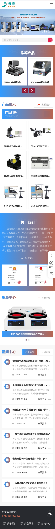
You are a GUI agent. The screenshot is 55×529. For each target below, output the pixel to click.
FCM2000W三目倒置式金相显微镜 (41, 146)
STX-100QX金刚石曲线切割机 (41, 205)
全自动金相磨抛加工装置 (41, 176)
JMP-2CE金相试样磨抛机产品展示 (27, 334)
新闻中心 (46, 523)
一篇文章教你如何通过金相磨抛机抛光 (31, 434)
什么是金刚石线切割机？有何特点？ (30, 483)
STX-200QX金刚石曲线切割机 (14, 205)
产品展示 (29, 523)
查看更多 (43, 104)
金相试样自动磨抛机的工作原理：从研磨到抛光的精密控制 (31, 385)
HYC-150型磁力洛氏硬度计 (14, 176)
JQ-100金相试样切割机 (41, 82)
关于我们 (11, 523)
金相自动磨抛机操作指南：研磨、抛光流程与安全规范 (31, 360)
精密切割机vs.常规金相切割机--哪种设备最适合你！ (31, 409)
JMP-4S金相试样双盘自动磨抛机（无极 (14, 82)
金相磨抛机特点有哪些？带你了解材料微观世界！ (31, 458)
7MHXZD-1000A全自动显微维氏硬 (14, 146)
